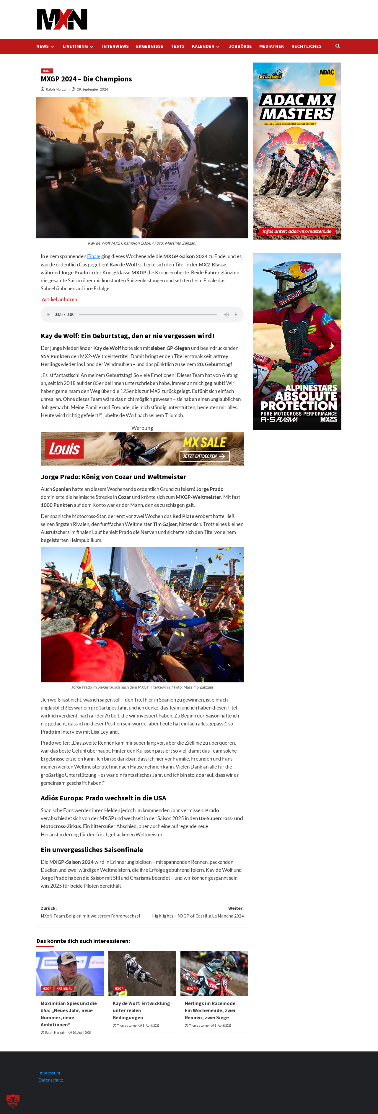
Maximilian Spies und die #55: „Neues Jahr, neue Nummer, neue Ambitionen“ (69, 1014)
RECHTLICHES (306, 46)
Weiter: (193, 912)
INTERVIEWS (115, 46)
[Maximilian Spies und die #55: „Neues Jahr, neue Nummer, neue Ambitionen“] (70, 973)
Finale (93, 256)
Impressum (49, 1072)
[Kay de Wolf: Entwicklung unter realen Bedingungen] (142, 973)
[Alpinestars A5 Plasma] (297, 340)
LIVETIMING (79, 46)
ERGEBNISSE (149, 46)
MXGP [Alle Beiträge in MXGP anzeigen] (47, 71)
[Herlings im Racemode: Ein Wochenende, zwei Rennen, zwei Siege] (214, 973)
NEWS (46, 46)
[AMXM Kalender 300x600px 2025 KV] (297, 150)
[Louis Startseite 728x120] (142, 448)
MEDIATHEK (271, 46)
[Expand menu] (52, 46)
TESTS (178, 46)
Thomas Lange (126, 1025)
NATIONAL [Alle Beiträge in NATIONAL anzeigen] (64, 989)
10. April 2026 (82, 1033)
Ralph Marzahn (58, 89)
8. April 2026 (151, 1025)
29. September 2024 (92, 89)
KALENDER (206, 46)
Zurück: (91, 912)
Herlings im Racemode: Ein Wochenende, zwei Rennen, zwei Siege (211, 1010)
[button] (13, 1101)
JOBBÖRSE (240, 46)
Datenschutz (50, 1079)
